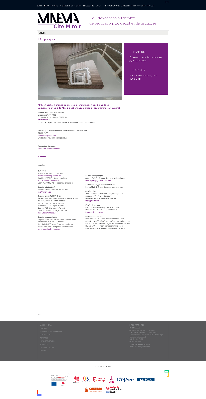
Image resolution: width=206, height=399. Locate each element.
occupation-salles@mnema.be (49, 149)
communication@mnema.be (49, 229)
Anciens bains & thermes (70, 6)
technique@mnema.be (94, 212)
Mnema (59, 20)
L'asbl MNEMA (43, 6)
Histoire (54, 6)
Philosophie (88, 6)
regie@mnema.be (92, 201)
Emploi (150, 6)
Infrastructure (112, 6)
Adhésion (125, 6)
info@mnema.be (44, 120)
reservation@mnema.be (47, 136)
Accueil (42, 33)
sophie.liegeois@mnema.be (48, 180)
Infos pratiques (138, 6)
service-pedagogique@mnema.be (98, 180)
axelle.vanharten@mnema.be (49, 176)
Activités (99, 6)
